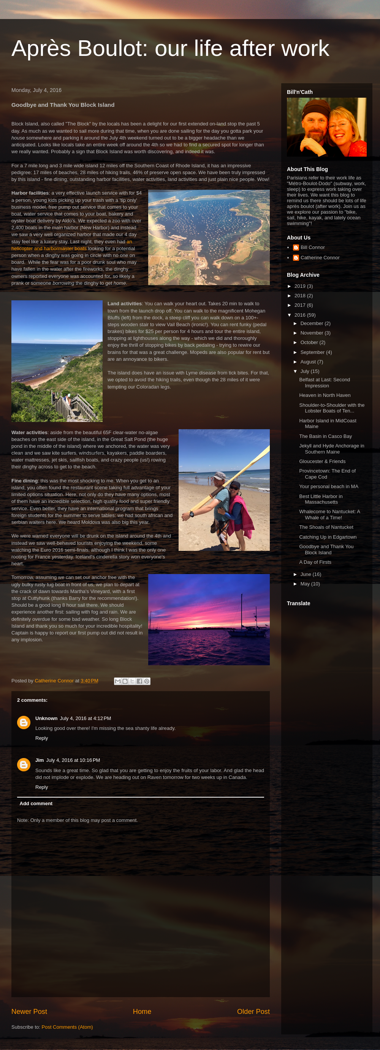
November (313, 333)
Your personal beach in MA (328, 486)
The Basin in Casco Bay (325, 436)
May (306, 584)
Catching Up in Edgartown (327, 537)
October (310, 342)
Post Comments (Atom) (67, 1027)
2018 (300, 295)
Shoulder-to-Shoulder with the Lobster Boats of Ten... (331, 408)
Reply (41, 738)
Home (142, 1011)
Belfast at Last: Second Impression (324, 383)
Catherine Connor (320, 257)
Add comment (36, 803)
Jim (39, 760)
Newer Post (29, 1011)
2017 (300, 305)
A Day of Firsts (315, 562)
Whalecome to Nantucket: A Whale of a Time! (329, 514)
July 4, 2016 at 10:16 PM (73, 760)
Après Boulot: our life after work (170, 48)
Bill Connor (313, 247)
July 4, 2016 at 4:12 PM (85, 718)
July (306, 371)
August (309, 362)
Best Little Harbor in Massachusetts (320, 499)
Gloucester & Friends (322, 461)
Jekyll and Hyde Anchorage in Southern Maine (331, 449)
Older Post (253, 1011)
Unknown (46, 718)
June (307, 574)
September (313, 352)
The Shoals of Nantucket (326, 527)
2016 (300, 315)
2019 (300, 286)
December (313, 323)
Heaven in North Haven (324, 395)
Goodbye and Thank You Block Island (326, 549)
